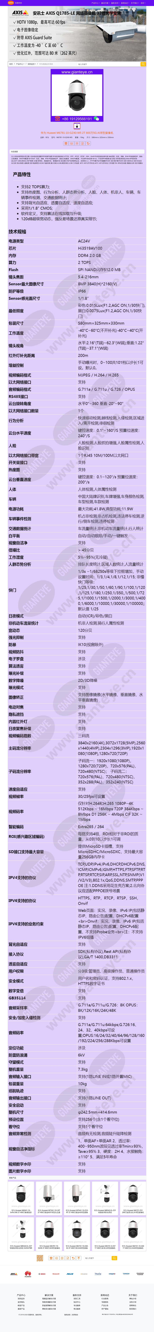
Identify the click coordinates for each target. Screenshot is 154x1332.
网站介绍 (132, 1298)
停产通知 (104, 1309)
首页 (11, 64)
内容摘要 (14, 151)
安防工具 (77, 1298)
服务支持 (114, 3)
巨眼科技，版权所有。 (35, 1315)
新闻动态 (124, 3)
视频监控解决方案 (49, 1298)
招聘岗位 (132, 1305)
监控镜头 (21, 1302)
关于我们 (134, 3)
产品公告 (104, 1305)
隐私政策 (67, 1315)
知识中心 (77, 1302)
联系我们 (132, 1309)
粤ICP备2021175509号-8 (108, 1314)
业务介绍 (132, 1302)
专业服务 (77, 1305)
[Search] (108, 64)
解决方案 (104, 3)
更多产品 (12, 1178)
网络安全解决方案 (49, 1309)
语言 (142, 3)
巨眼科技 (15, 3)
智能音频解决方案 (49, 1302)
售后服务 (77, 1309)
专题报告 (104, 1302)
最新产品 (21, 1309)
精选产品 (21, 1305)
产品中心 (95, 3)
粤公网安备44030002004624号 (124, 1314)
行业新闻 (104, 1298)
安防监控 (31, 64)
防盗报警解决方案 (49, 1305)
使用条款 (75, 1315)
